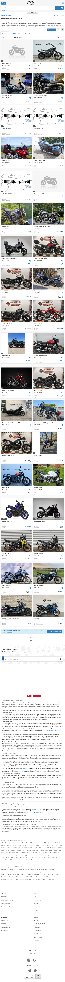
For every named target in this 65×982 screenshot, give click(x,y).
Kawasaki (19, 850)
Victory (57, 857)
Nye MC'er (12, 869)
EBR (56, 845)
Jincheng (13, 850)
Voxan (6, 860)
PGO (21, 855)
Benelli (35, 842)
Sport (26, 872)
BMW (45, 842)
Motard (13, 872)
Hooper (40, 847)
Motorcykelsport (29, 874)
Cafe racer (55, 872)
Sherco (12, 857)
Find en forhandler (38, 900)
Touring (30, 872)
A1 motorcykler (5, 879)
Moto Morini (22, 852)
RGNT (53, 855)
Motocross (50, 874)
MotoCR (29, 852)
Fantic (8, 847)
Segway (7, 857)
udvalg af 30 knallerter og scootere (52, 730)
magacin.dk (35, 965)
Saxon (2, 857)
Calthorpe (8, 845)
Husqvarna (53, 847)
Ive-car (7, 850)
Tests (29, 696)
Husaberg (46, 847)
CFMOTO (25, 845)
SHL (17, 857)
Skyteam (22, 857)
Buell (58, 842)
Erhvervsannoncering (39, 923)
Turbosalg (36, 920)
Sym (35, 857)
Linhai (2, 852)
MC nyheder (37, 910)
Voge (2, 860)
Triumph (44, 857)
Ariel (27, 842)
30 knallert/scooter (51, 877)
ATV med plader (30, 877)
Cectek (20, 845)
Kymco (42, 850)
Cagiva (3, 845)
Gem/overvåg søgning (54, 631)
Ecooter (60, 845)
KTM (37, 850)
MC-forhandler (24, 768)
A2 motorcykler (14, 879)
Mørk (32, 976)
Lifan (60, 850)
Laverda (55, 850)
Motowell (35, 852)
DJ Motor (32, 845)
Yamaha (16, 860)
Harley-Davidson (28, 847)
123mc (31, 3)
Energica (3, 847)
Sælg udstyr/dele (5, 903)
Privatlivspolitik (38, 930)
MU (40, 852)
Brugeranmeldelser (38, 907)
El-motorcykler (20, 869)
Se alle (25, 695)
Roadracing (37, 874)
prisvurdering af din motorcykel (33, 812)
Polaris (30, 855)
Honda (35, 847)
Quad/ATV (11, 877)
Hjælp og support (38, 937)
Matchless (8, 852)
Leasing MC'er (34, 869)
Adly (2, 842)
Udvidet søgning (32, 12)
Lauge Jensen (48, 850)
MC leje (27, 869)
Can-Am (15, 845)
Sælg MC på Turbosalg (7, 900)
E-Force (42, 845)
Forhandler (16, 33)
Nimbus (55, 852)
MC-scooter (16, 874)
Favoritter (3, 923)
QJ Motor (40, 855)
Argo (23, 842)
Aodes (14, 842)
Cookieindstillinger (38, 934)
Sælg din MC (4, 896)
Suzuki (31, 857)
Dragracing (43, 874)
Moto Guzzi (15, 852)
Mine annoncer (5, 920)
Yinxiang (28, 860)
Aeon (6, 842)
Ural (48, 857)
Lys (27, 976)
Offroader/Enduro (5, 872)
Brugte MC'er (4, 869)
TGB (39, 857)
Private (28, 33)
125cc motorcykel (20, 877)
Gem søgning (51, 29)
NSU (7, 855)
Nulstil (3, 10)
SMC (27, 857)
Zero (32, 860)
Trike (21, 874)
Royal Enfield (60, 855)
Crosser (57, 874)
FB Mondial (14, 847)
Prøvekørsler (37, 696)
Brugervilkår (37, 927)
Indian (2, 850)
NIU (59, 852)
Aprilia (19, 842)
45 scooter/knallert (40, 877)
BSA (55, 842)
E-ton (52, 845)
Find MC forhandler (59, 15)
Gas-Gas (20, 847)
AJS (10, 842)
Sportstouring (37, 872)
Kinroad (29, 850)
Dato (2, 37)
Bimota (40, 842)
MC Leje (36, 903)
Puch (35, 855)
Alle (5, 33)
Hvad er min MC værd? (7, 907)
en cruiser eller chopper (17, 724)
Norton (3, 855)
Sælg (3, 3)
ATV (31, 842)
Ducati (37, 845)
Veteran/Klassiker (46, 872)
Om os (36, 917)
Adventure (51, 869)
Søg (35, 896)
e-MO (47, 845)
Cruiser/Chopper (43, 869)
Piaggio (25, 855)
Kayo (24, 850)
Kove (33, 850)
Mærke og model (18, 37)
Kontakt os (36, 940)
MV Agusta (45, 852)
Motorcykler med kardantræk (27, 879)
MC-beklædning (9, 746)
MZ (50, 852)
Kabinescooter (50, 879)
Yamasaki (22, 860)
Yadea (11, 860)
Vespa (52, 857)
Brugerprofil (4, 930)
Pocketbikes (4, 877)
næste (32, 640)
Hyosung (59, 847)
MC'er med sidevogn (6, 874)
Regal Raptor (47, 855)
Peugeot (16, 855)
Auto (38, 976)
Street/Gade (20, 872)
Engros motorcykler (40, 879)
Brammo (50, 842)
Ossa (11, 855)
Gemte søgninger (5, 927)
